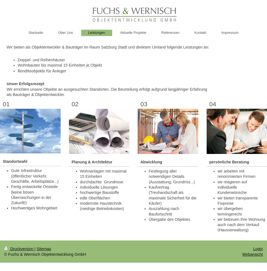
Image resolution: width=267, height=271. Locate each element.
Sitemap (44, 249)
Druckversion (19, 249)
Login (258, 249)
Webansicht (252, 254)
